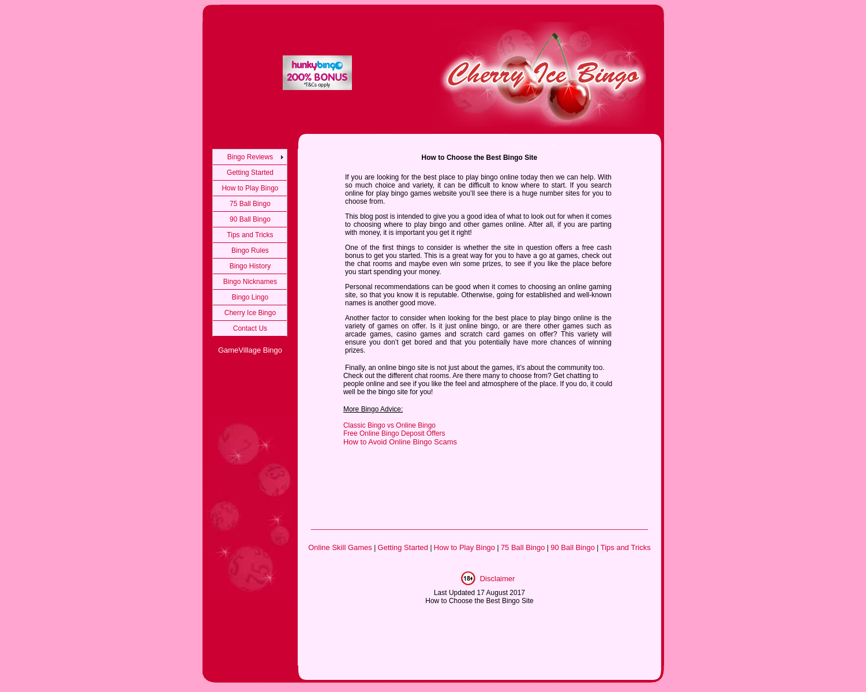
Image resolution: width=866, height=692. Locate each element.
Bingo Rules (250, 250)
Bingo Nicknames (250, 282)
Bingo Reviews (250, 157)
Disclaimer (497, 578)
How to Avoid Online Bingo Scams (400, 441)
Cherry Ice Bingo (250, 313)
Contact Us (250, 328)
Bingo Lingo (250, 297)
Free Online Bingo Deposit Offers (394, 433)
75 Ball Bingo (250, 204)
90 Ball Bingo (250, 219)
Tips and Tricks (250, 235)
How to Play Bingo (250, 188)
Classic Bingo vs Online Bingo (389, 425)
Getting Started (250, 173)
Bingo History (250, 266)
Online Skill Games (340, 547)
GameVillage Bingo (250, 350)
